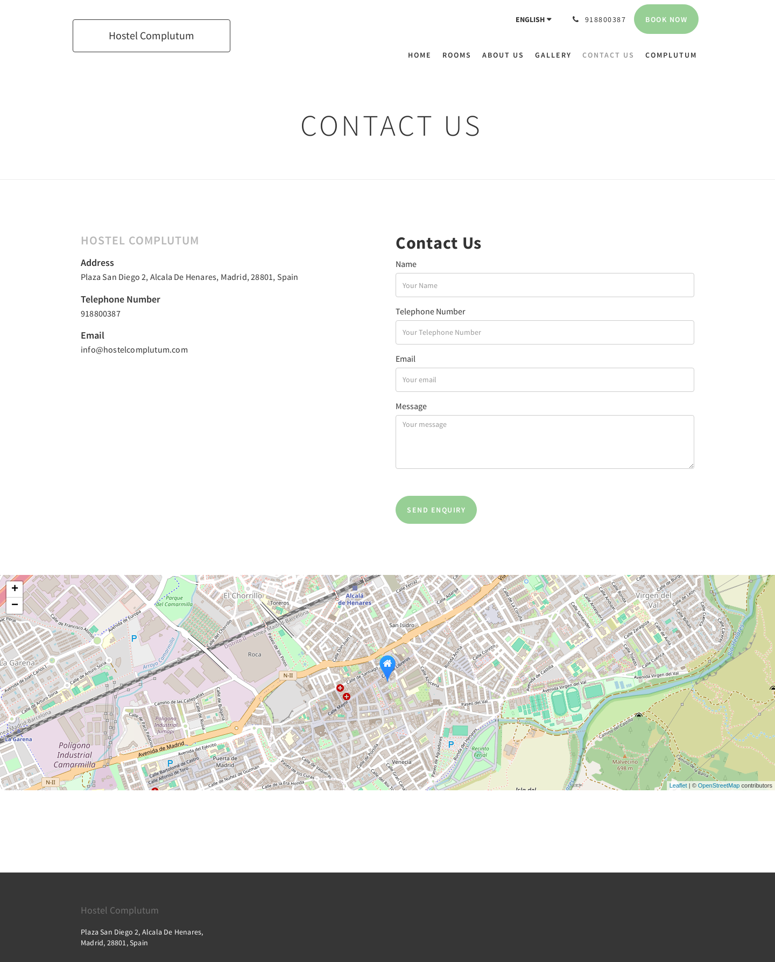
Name (406, 263)
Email (405, 358)
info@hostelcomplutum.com (134, 349)
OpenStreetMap (719, 785)
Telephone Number (431, 311)
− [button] (14, 606)
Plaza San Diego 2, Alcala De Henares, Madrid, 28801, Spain (190, 276)
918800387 (101, 313)
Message (411, 406)
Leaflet (678, 785)
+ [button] (14, 589)
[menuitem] (422, 55)
